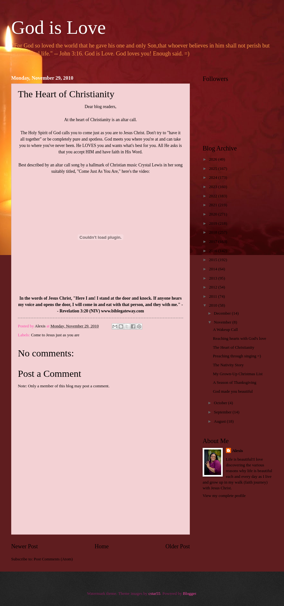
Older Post (177, 546)
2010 (213, 305)
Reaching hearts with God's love (239, 338)
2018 (213, 232)
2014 (213, 269)
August (220, 421)
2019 (213, 223)
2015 (213, 260)
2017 (213, 241)
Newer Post (24, 546)
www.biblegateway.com (122, 311)
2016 (213, 251)
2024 (213, 177)
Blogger (189, 593)
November (223, 322)
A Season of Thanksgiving (234, 382)
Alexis (237, 451)
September (223, 412)
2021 (213, 205)
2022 (213, 196)
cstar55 (154, 593)
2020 (213, 214)
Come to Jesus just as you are (55, 335)
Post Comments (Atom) (53, 559)
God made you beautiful (233, 391)
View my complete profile (224, 495)
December (223, 313)
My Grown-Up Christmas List (238, 374)
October (221, 403)
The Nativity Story (228, 365)
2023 (213, 187)
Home (101, 546)
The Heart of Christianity (233, 347)
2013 (213, 278)
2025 (213, 168)
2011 (213, 296)
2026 (213, 159)
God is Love (58, 27)
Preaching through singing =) (237, 356)
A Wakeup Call (225, 329)
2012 (213, 287)
